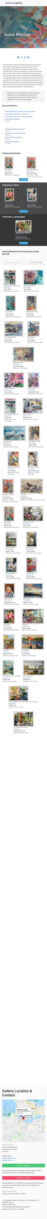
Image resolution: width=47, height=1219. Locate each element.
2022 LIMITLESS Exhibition (14, 137)
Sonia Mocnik (8, 171)
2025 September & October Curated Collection (20, 111)
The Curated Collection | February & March (19, 117)
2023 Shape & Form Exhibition (15, 129)
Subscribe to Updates (24, 1178)
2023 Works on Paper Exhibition (15, 133)
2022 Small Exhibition (12, 142)
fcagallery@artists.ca (9, 1158)
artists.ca (15, 1209)
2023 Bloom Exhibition (12, 119)
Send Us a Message (23, 1165)
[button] (38, 3)
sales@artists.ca (7, 1160)
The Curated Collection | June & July (17, 114)
